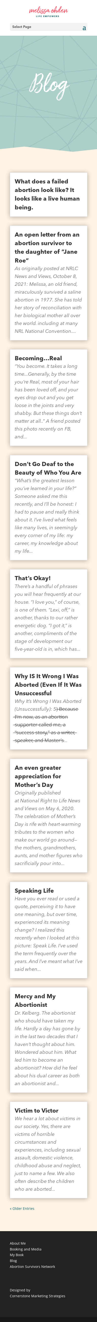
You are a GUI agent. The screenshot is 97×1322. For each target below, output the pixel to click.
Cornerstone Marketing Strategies (37, 1296)
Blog (13, 1260)
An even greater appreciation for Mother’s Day (38, 776)
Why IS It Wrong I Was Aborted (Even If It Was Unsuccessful (48, 685)
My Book (17, 1254)
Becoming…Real (38, 359)
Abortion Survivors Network (32, 1266)
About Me (18, 1243)
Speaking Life (34, 891)
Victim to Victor (36, 1111)
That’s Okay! (33, 579)
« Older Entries (22, 1208)
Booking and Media (26, 1249)
